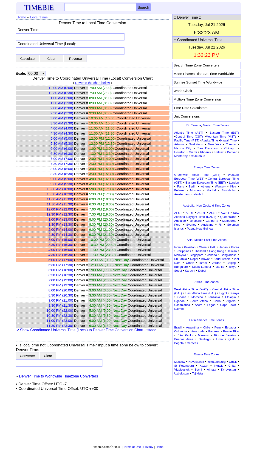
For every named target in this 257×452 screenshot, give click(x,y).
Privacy (148, 447)
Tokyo (232, 266)
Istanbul (198, 194)
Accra (198, 305)
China (203, 247)
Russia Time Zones (206, 354)
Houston (179, 152)
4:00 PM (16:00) (60, 250)
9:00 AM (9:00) (62, 179)
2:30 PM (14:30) (60, 234)
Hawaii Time (228, 140)
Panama (213, 331)
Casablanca (182, 305)
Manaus (203, 335)
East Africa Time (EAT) (200, 293)
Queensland (228, 217)
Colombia (180, 331)
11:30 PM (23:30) (59, 326)
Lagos (211, 305)
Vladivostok (181, 369)
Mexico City (182, 148)
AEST (178, 213)
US (186, 125)
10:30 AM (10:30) (60, 194)
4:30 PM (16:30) (60, 255)
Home (21, 17)
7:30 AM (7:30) (62, 164)
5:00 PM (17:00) (60, 260)
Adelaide (180, 220)
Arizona (179, 144)
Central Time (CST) (189, 136)
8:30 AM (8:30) (62, 174)
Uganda (179, 301)
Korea (235, 247)
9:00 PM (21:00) (60, 300)
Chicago (229, 148)
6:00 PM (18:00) (60, 270)
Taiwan (232, 251)
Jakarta (212, 255)
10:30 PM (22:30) (59, 315)
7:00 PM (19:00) (60, 280)
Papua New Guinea (200, 228)
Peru (217, 327)
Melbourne (229, 220)
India (177, 247)
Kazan (204, 365)
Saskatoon (196, 144)
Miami (193, 152)
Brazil (178, 327)
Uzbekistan (181, 373)
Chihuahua (198, 156)
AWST (225, 213)
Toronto (231, 144)
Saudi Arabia (222, 259)
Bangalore (181, 266)
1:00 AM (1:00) (62, 98)
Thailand (200, 251)
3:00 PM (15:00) (60, 240)
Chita (232, 365)
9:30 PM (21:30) (60, 305)
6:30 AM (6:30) (62, 153)
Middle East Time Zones (210, 240)
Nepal (194, 259)
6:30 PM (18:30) (60, 275)
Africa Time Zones (207, 282)
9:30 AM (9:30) (62, 184)
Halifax (219, 152)
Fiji (220, 224)
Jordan (216, 263)
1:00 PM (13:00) (60, 219)
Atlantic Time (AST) (188, 132)
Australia (189, 205)
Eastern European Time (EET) (206, 182)
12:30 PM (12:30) (59, 214)
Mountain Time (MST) (221, 136)
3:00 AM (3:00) (62, 118)
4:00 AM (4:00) (62, 128)
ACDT (201, 213)
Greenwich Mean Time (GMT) (197, 174)
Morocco (197, 297)
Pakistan (189, 247)
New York (214, 144)
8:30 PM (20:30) (60, 295)
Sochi (198, 369)
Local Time (39, 17)
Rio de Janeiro (225, 335)
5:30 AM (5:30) (62, 143)
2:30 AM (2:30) (62, 113)
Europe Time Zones (207, 167)
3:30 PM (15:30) (60, 245)
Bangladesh (229, 255)
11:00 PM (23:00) (59, 320)
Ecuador (230, 327)
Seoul (178, 270)
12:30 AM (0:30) (61, 93)
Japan (224, 247)
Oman (190, 263)
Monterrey (181, 156)
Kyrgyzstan (228, 369)
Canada (195, 125)
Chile (206, 327)
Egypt (223, 293)
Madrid (211, 190)
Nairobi (179, 309)
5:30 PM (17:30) (60, 265)
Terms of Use (132, 447)
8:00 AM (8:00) (62, 169)
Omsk (233, 361)
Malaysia (180, 255)
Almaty (211, 369)
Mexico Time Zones (216, 125)
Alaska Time (209, 140)
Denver (232, 152)
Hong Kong (216, 251)
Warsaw (220, 186)
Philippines (183, 251)
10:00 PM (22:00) (59, 310)
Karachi (190, 270)
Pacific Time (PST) (186, 140)
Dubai (202, 270)
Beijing (231, 263)
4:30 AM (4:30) (62, 133)
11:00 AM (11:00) (60, 199)
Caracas (192, 343)
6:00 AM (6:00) (62, 148)
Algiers (231, 301)
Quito (231, 339)
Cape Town (228, 305)
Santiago (204, 339)
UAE (213, 247)
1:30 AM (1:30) (62, 103)
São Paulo (185, 335)
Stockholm (229, 190)
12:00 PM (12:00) (59, 209)
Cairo (217, 301)
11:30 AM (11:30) (60, 204)
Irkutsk (218, 365)
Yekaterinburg (216, 361)
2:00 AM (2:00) (62, 108)
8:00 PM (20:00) (60, 290)
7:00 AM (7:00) (62, 159)
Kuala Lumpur (201, 266)
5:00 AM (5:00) (62, 138)
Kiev (233, 186)
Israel (203, 263)
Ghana (181, 297)
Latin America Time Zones (206, 320)
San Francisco (208, 148)
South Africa (199, 301)
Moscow (195, 190)
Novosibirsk (196, 361)
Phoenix (205, 152)
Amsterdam (181, 194)
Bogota (179, 343)
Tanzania (214, 297)
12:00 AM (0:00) (61, 88)
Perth (177, 224)
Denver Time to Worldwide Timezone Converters (58, 376)
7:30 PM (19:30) (60, 285)
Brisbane (196, 220)
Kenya (235, 293)
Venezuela (198, 331)
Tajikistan (198, 373)
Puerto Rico (231, 331)
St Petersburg (184, 365)
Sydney (191, 224)
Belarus (179, 190)
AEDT (190, 213)
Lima (219, 339)
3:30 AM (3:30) (62, 123)
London (234, 182)
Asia (189, 240)
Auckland (207, 224)
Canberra (212, 220)
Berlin (192, 186)
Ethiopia (230, 297)
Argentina (192, 327)
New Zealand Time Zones (213, 205)
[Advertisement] (206, 410)
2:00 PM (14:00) (60, 229)
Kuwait (205, 259)
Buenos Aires (183, 339)
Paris (180, 186)
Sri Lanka (180, 259)
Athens (205, 186)
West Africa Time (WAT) (191, 289)
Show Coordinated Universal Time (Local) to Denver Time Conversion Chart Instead (86, 330)
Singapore (196, 255)
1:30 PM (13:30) (60, 224)
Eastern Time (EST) (224, 132)
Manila (219, 266)
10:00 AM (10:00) (60, 189)
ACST (213, 213)
